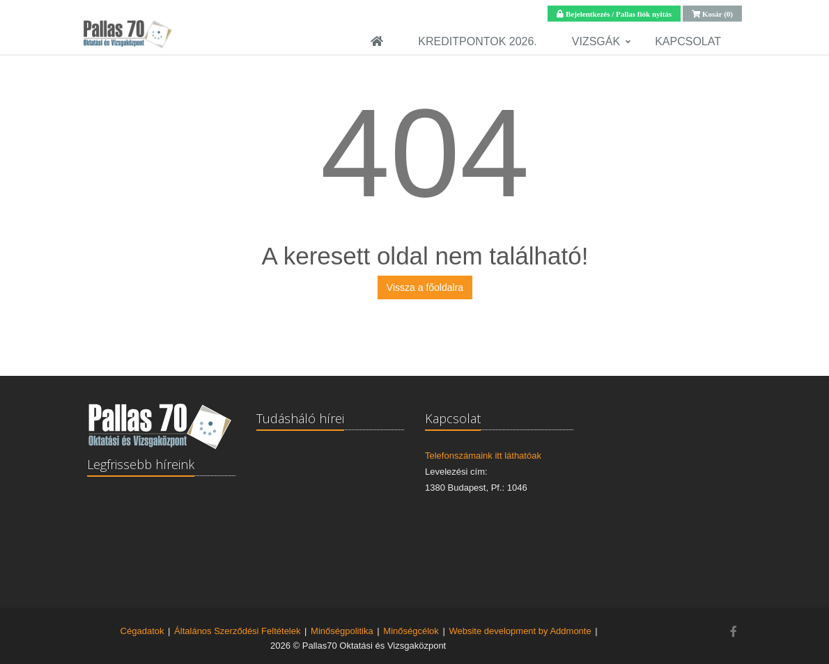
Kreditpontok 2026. (477, 41)
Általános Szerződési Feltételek (237, 631)
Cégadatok (142, 631)
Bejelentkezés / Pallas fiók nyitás (618, 13)
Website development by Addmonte (520, 631)
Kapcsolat (688, 41)
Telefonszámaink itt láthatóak (483, 455)
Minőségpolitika (342, 631)
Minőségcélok (411, 631)
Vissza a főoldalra (425, 287)
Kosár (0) (716, 13)
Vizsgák (596, 41)
